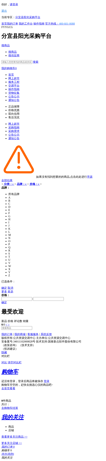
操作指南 (38, 23)
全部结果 (7, 180)
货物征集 (13, 92)
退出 (4, 10)
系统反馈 (46, 334)
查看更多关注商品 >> (14, 436)
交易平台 (13, 85)
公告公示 (13, 96)
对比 (4, 362)
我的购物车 (9, 68)
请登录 (14, 4)
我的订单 (12, 23)
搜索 (35, 61)
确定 (4, 287)
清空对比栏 (15, 362)
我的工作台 (26, 23)
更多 (4, 291)
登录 (46, 381)
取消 (10, 287)
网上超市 (13, 78)
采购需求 (13, 131)
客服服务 (33, 334)
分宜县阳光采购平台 (27, 17)
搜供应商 (13, 55)
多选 (10, 291)
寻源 (89, 176)
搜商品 (5, 45)
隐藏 (4, 352)
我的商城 (20, 334)
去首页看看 (8, 388)
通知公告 (13, 100)
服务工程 (13, 81)
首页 (4, 23)
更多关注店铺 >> (11, 443)
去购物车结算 (9, 407)
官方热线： (60, 23)
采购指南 (13, 127)
